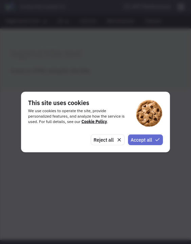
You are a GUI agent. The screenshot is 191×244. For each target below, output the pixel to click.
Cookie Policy (94, 121)
